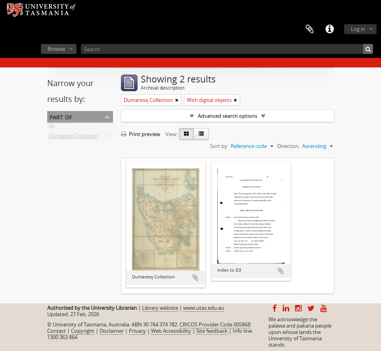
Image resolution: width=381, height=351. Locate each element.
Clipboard (310, 29)
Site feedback (212, 330)
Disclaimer (112, 330)
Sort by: (219, 146)
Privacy (137, 330)
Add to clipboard (195, 278)
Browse (56, 48)
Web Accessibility (171, 330)
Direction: (288, 146)
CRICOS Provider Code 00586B (215, 324)
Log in (358, 29)
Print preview (140, 134)
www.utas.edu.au (203, 307)
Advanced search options (227, 115)
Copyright (82, 330)
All (51, 127)
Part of (61, 116)
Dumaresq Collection (73, 137)
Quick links (329, 29)
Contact (56, 330)
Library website (160, 307)
